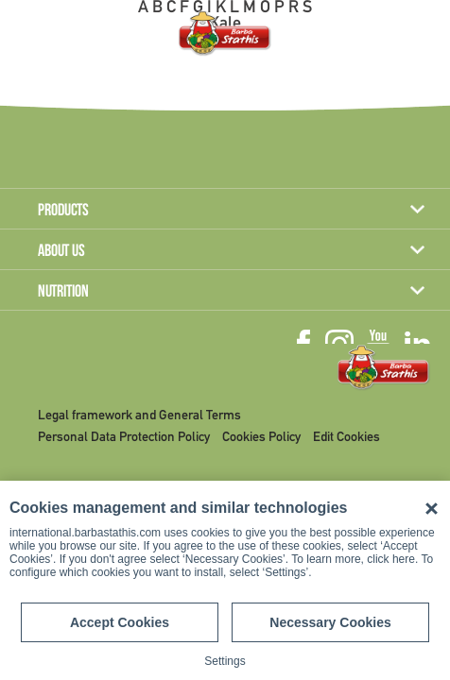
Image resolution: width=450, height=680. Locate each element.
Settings (224, 661)
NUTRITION (63, 292)
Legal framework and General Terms (139, 416)
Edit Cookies (346, 438)
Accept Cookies (119, 622)
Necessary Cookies (329, 622)
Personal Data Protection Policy (124, 438)
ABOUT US (61, 252)
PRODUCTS (63, 211)
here (403, 559)
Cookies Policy (261, 438)
